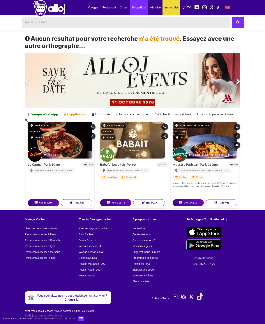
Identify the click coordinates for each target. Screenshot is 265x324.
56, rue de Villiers (115, 170)
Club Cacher (86, 234)
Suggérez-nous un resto (146, 252)
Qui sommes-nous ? (144, 240)
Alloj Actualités (140, 281)
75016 (225, 170)
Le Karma (35, 164)
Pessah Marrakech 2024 (93, 263)
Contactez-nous (141, 234)
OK (81, 318)
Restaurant (109, 7)
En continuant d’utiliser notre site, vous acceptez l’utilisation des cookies (39, 318)
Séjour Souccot (87, 240)
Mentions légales (142, 246)
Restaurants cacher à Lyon (40, 246)
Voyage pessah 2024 (91, 252)
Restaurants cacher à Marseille (42, 252)
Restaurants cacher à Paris (40, 234)
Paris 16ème (209, 164)
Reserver (76, 203)
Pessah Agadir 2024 (90, 269)
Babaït (105, 164)
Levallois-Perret (124, 164)
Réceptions (139, 7)
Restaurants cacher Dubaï (40, 257)
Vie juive (155, 7)
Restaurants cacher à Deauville (43, 240)
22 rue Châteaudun (44, 170)
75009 (68, 170)
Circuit (124, 7)
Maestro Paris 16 (185, 164)
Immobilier (171, 7)
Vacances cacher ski (90, 246)
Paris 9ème (52, 164)
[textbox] (126, 22)
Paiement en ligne (142, 275)
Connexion (138, 228)
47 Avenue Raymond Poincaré (194, 170)
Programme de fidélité (145, 257)
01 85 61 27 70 (203, 261)
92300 (144, 170)
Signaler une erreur (143, 269)
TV (186, 7)
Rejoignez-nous (141, 263)
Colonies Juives (88, 257)
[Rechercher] (238, 22)
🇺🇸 (227, 7)
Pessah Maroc (87, 275)
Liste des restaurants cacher (41, 228)
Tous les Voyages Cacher (93, 228)
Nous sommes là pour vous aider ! (75, 310)
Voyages (93, 7)
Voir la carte (43, 202)
